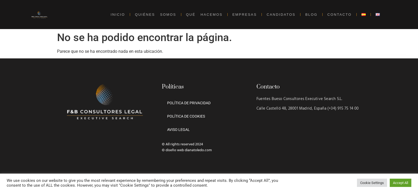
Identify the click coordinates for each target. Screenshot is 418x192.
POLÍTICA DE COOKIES (186, 116)
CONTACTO (339, 15)
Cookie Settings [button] (372, 183)
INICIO (118, 15)
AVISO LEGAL (178, 129)
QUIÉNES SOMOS (155, 15)
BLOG (311, 15)
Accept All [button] (400, 183)
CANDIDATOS (281, 15)
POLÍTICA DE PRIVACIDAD (189, 103)
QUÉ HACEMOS (204, 15)
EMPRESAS (244, 15)
